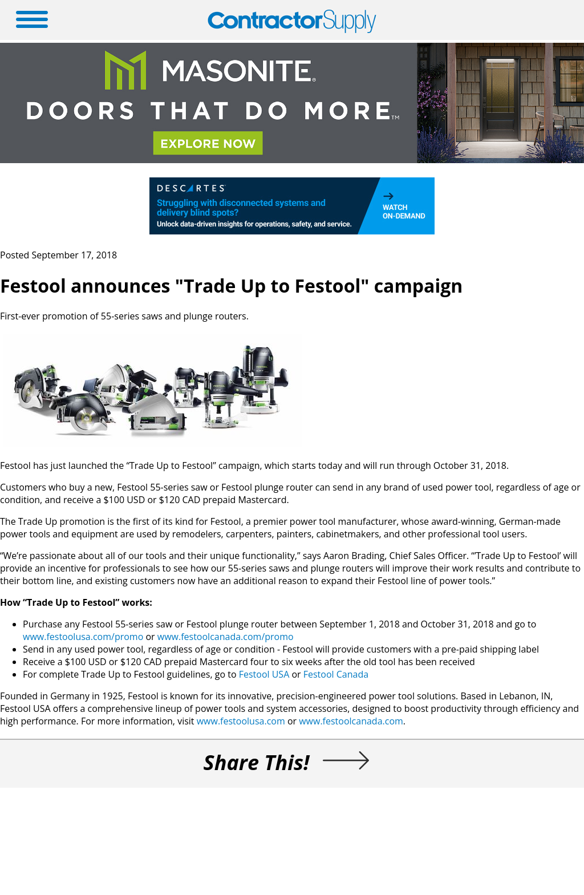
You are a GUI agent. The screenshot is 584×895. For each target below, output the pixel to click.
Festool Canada (335, 674)
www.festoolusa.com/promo (83, 636)
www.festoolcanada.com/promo (225, 636)
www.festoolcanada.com (351, 721)
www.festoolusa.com (241, 721)
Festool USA (265, 674)
